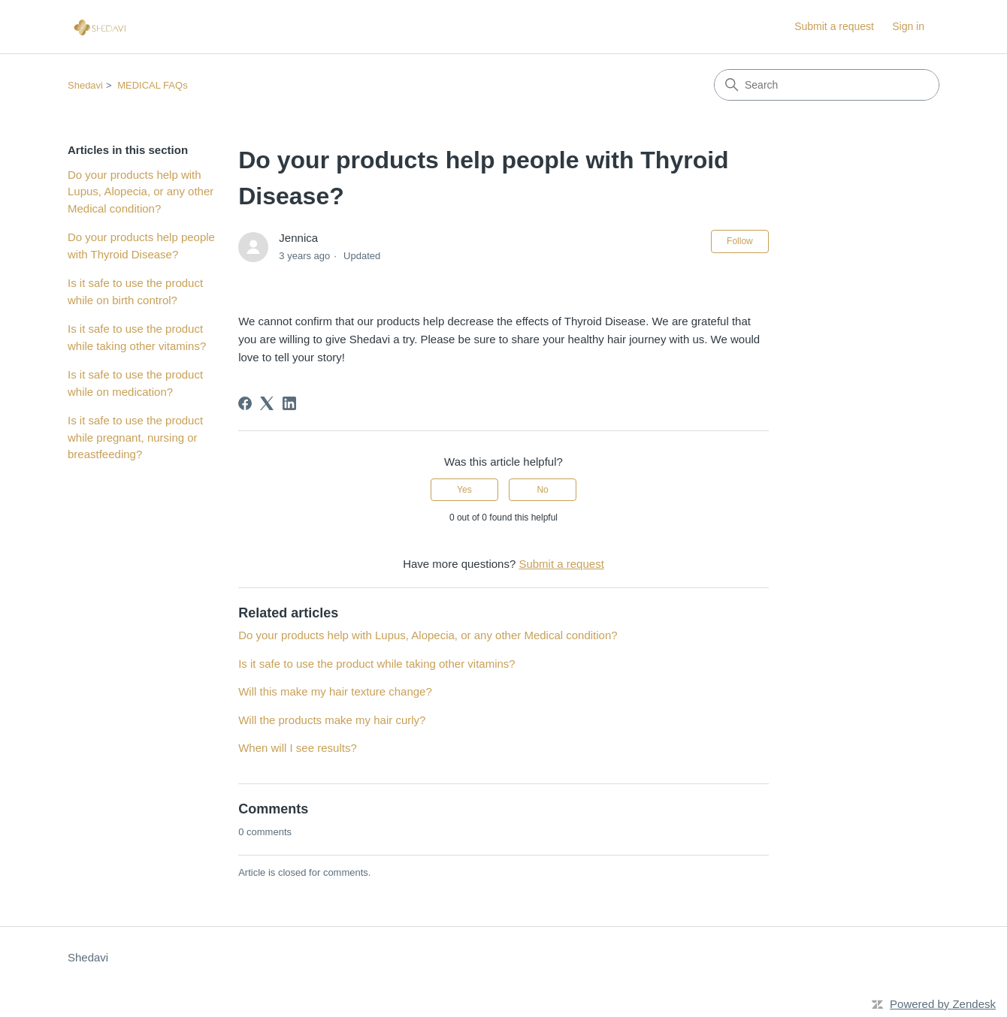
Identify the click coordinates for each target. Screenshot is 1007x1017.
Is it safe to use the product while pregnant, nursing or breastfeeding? (135, 437)
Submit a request (834, 26)
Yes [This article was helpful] (464, 489)
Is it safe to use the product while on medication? (135, 383)
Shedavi (85, 85)
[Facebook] (245, 403)
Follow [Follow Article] (740, 241)
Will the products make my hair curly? (331, 720)
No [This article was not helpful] (542, 489)
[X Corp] (267, 403)
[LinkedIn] (289, 403)
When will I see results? (297, 747)
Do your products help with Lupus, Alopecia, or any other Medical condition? (140, 191)
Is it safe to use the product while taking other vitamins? (137, 337)
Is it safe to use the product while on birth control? (135, 291)
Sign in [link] (908, 26)
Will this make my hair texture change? (335, 691)
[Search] (827, 85)
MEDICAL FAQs (152, 85)
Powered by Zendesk (943, 1003)
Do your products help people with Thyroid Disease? (141, 246)
